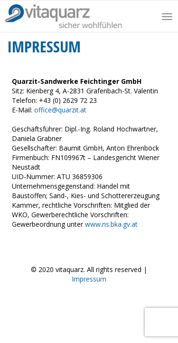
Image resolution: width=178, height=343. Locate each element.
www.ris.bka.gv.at (111, 224)
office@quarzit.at (60, 109)
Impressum (89, 278)
